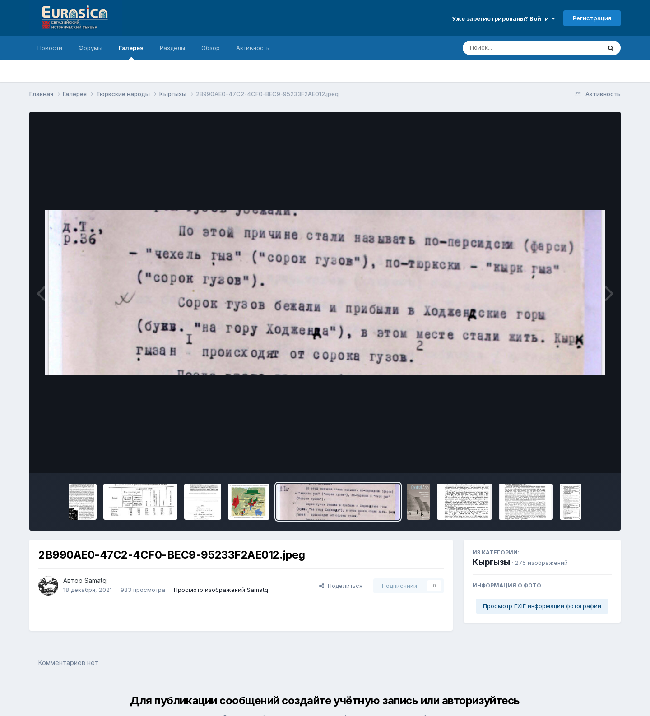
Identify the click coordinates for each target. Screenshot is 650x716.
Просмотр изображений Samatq (221, 589)
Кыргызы (491, 562)
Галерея (131, 52)
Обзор (210, 47)
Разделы (172, 47)
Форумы (90, 47)
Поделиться (340, 585)
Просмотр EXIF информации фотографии (542, 606)
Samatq (95, 580)
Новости (49, 47)
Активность (252, 47)
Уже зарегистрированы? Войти (503, 18)
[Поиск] (514, 48)
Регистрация (592, 18)
